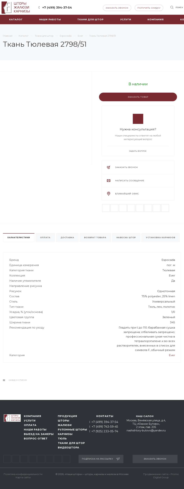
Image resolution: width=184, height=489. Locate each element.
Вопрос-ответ (36, 438)
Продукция (67, 416)
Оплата (45, 237)
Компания (32, 416)
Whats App (88, 7)
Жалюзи (65, 425)
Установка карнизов (160, 237)
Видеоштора (68, 447)
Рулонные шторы (71, 429)
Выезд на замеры (38, 434)
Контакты (104, 416)
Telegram (82, 7)
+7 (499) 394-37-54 (57, 7)
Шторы (63, 420)
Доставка (67, 237)
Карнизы (65, 434)
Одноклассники (148, 208)
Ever (172, 355)
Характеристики (18, 237)
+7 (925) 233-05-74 (104, 431)
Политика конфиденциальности (23, 474)
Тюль (62, 438)
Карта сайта (23, 477)
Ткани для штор (71, 443)
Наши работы (35, 429)
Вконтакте (106, 208)
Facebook (114, 208)
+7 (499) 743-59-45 (105, 426)
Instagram (131, 208)
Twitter (123, 208)
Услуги (30, 420)
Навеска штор (126, 237)
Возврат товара (95, 237)
